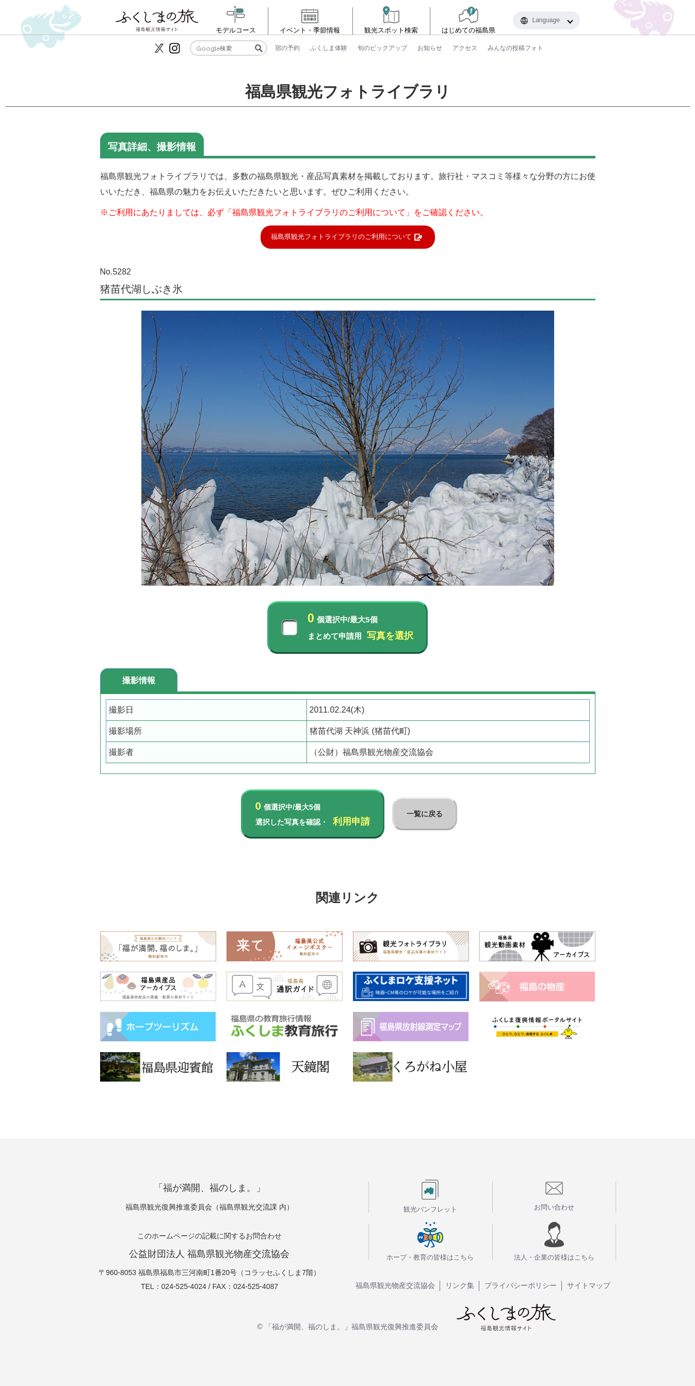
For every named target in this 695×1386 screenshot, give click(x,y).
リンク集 (459, 1285)
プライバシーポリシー (520, 1285)
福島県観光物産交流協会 (395, 1285)
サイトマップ (588, 1285)
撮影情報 (138, 680)
